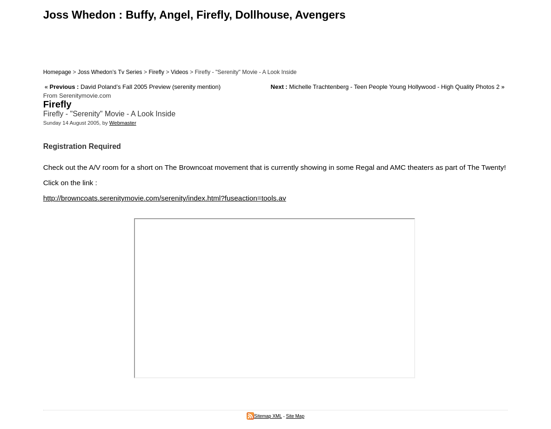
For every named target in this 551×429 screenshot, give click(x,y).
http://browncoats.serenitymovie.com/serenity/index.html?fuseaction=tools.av (164, 198)
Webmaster (122, 123)
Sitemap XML (264, 416)
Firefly (156, 72)
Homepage (57, 72)
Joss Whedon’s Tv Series (110, 72)
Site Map (295, 416)
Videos (179, 72)
